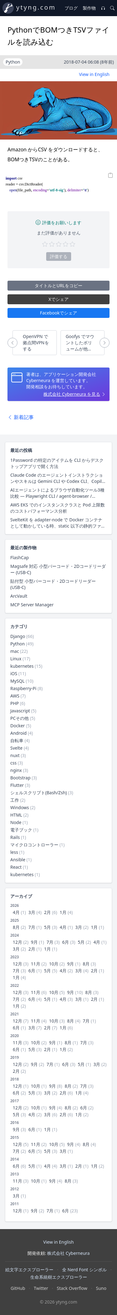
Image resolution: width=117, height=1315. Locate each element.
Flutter (17, 785)
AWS (14, 696)
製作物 (89, 8)
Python (17, 644)
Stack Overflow (72, 1288)
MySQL (17, 681)
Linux (16, 659)
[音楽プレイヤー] (103, 8)
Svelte (16, 748)
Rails (15, 837)
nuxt (15, 755)
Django (17, 636)
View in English (94, 74)
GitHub (18, 1288)
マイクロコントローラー (34, 845)
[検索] (112, 8)
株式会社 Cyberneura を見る (71, 394)
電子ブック (21, 830)
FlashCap (19, 557)
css (13, 763)
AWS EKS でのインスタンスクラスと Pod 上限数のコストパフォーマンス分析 (57, 508)
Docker (17, 726)
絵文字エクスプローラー (29, 1270)
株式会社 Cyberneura (68, 1253)
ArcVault (18, 596)
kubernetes (22, 666)
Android (18, 733)
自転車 (16, 740)
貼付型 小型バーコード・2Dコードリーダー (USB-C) (53, 584)
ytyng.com (36, 7)
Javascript (20, 711)
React (16, 867)
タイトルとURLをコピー (58, 285)
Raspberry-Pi (23, 688)
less (14, 852)
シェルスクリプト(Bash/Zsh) (38, 793)
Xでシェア (58, 299)
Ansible (17, 860)
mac (14, 651)
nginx (16, 770)
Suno (101, 1288)
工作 (14, 800)
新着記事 (20, 417)
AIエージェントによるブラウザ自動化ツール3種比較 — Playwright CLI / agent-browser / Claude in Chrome (57, 493)
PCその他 (19, 718)
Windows (19, 807)
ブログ (71, 8)
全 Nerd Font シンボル (84, 1270)
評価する (58, 256)
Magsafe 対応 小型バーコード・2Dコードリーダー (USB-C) (58, 569)
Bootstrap (20, 778)
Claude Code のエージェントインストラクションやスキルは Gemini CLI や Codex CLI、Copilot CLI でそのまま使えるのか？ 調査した (58, 478)
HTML (16, 815)
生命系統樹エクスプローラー (58, 1277)
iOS (13, 673)
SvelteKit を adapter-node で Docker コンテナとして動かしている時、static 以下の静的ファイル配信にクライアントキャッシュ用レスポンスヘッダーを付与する (58, 523)
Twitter (41, 1288)
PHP (14, 703)
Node (16, 822)
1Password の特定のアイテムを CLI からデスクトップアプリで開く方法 (57, 463)
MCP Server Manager (32, 605)
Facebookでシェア (58, 313)
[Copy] (110, 175)
